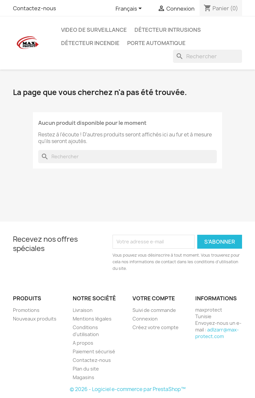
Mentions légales (92, 319)
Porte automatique (156, 43)
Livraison (83, 310)
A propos (83, 343)
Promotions (26, 310)
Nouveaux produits (34, 319)
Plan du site (86, 369)
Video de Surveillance (94, 29)
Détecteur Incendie (90, 43)
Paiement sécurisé (94, 351)
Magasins (83, 377)
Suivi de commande (154, 310)
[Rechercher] (207, 56)
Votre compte (153, 298)
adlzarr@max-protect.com (217, 332)
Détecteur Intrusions (167, 29)
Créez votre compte (155, 327)
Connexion (145, 319)
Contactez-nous (34, 8)
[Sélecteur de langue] (130, 9)
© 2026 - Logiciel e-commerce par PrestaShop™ (128, 389)
